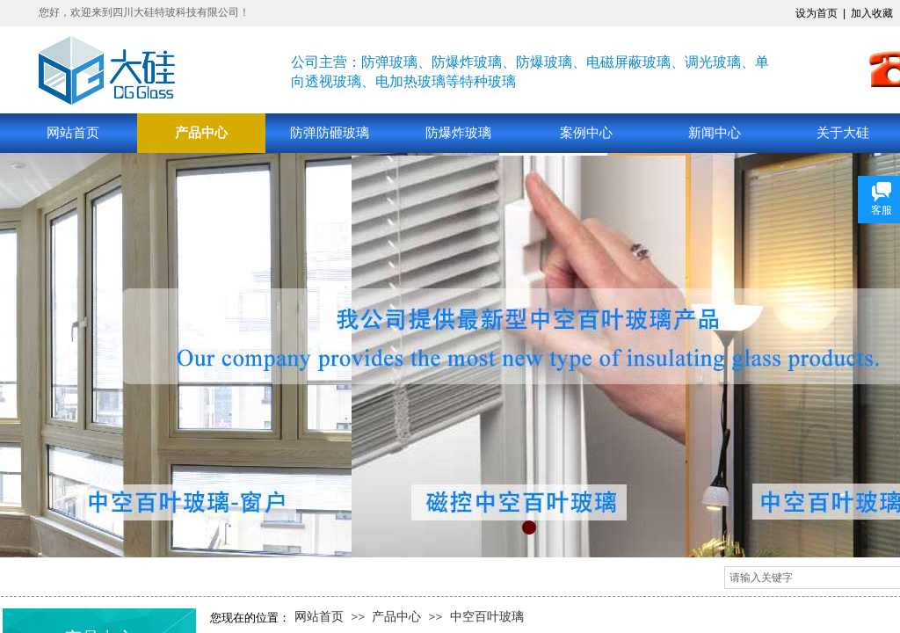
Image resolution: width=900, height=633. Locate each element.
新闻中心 (714, 133)
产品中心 (201, 133)
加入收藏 (872, 13)
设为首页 (816, 13)
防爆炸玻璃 (458, 133)
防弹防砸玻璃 (329, 133)
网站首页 (73, 133)
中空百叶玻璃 (487, 616)
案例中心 (586, 133)
